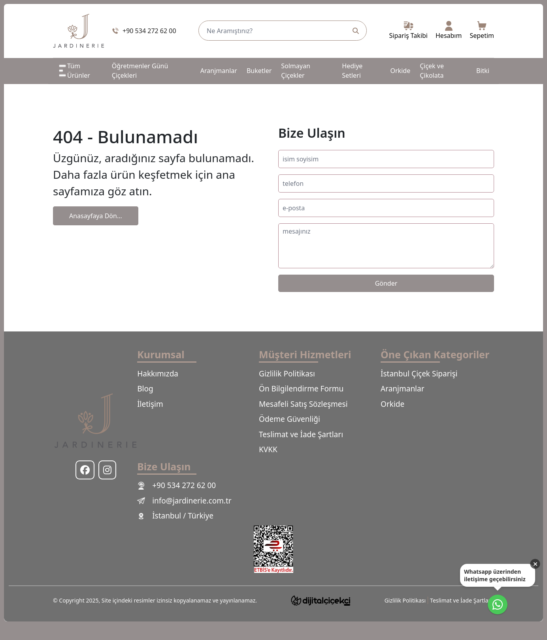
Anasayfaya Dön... (95, 215)
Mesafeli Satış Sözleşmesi (303, 404)
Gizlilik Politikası (287, 374)
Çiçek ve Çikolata (432, 71)
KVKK (268, 449)
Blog (145, 389)
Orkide (400, 70)
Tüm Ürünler (74, 70)
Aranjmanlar (218, 70)
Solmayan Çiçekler (295, 71)
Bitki (482, 70)
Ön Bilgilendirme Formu (301, 389)
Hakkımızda (157, 374)
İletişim (150, 404)
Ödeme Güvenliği (289, 419)
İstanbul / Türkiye (175, 516)
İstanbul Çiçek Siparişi (419, 374)
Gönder (386, 283)
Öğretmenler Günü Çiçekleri (140, 71)
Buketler (259, 70)
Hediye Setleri (352, 71)
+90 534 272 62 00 (176, 485)
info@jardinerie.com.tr (184, 501)
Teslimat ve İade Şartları (301, 434)
